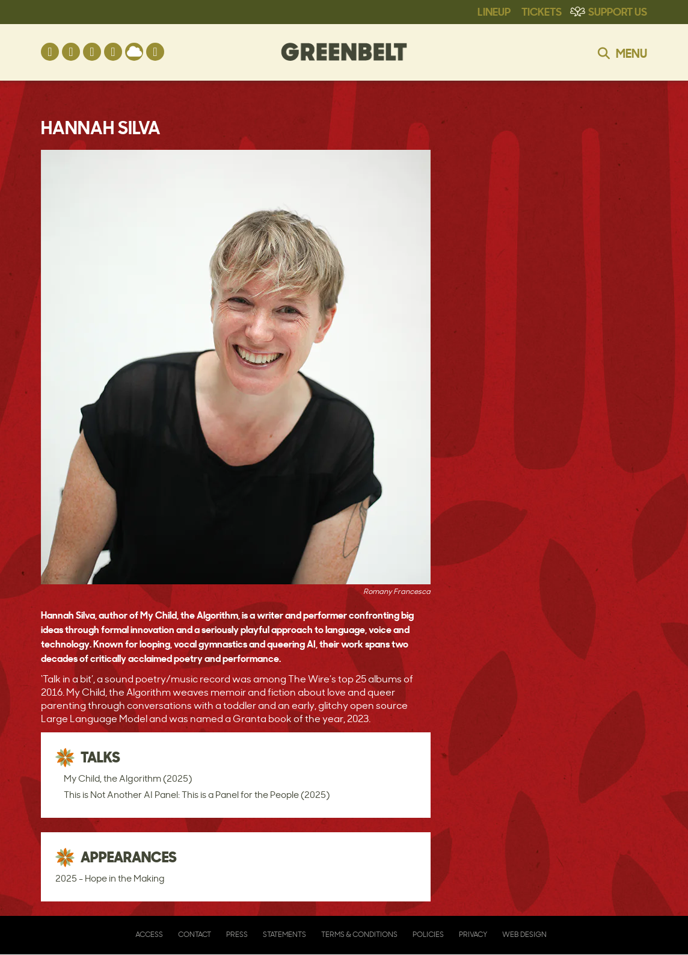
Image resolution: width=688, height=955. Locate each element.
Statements (284, 934)
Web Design (524, 934)
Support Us (617, 11)
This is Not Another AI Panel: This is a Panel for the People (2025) (197, 795)
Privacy (473, 934)
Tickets (541, 11)
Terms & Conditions (359, 934)
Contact (194, 934)
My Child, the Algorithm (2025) (128, 778)
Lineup (494, 11)
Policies (428, 934)
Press (237, 934)
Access (149, 934)
